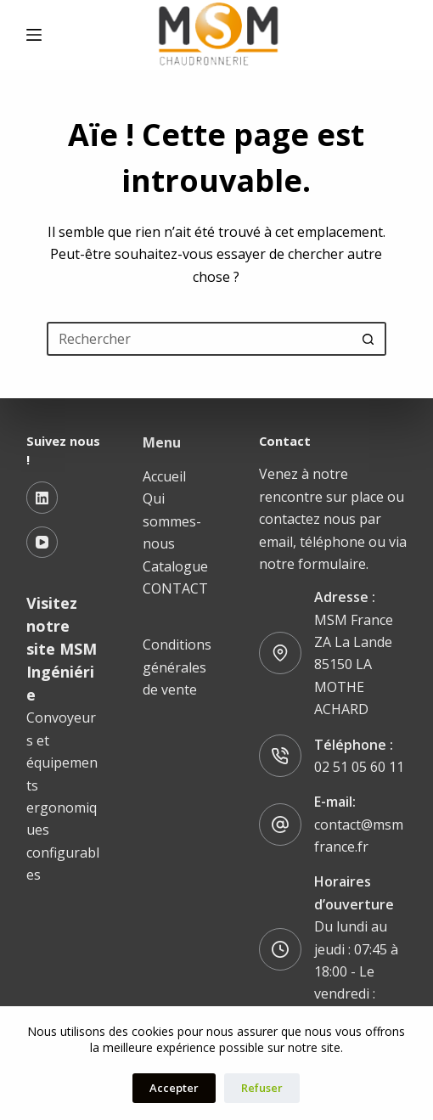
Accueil (164, 476)
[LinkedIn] (42, 497)
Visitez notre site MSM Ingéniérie (61, 649)
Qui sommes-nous (172, 521)
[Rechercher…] (199, 339)
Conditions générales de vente (177, 667)
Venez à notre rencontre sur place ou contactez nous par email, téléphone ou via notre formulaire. (333, 518)
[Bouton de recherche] (369, 339)
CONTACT (175, 588)
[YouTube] (42, 542)
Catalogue (175, 566)
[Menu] (34, 34)
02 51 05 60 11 (359, 766)
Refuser (262, 1087)
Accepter (174, 1087)
